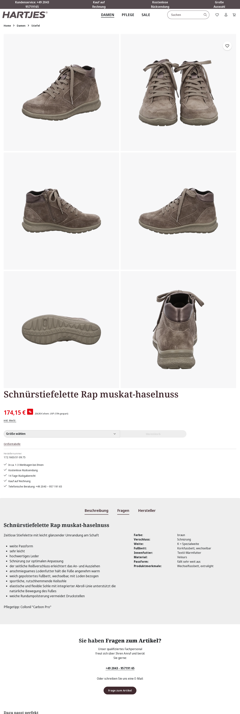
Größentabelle (153, 114)
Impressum (151, 659)
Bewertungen (93, 672)
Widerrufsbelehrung (157, 672)
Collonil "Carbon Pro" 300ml (70, 525)
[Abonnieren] (169, 591)
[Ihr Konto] (223, 18)
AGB (146, 639)
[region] (70, 143)
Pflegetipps (91, 652)
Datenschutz (152, 646)
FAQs (87, 639)
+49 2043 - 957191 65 (120, 418)
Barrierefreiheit (154, 686)
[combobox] (181, 18)
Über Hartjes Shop (163, 628)
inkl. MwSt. (150, 90)
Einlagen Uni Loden (166, 522)
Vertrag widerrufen (22, 668)
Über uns (90, 666)
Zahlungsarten (153, 679)
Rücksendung (92, 659)
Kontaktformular (37, 657)
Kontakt (89, 646)
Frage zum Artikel (120, 441)
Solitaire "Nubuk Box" (22, 522)
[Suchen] (202, 18)
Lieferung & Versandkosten (162, 666)
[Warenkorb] (233, 18)
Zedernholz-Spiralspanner (119, 522)
